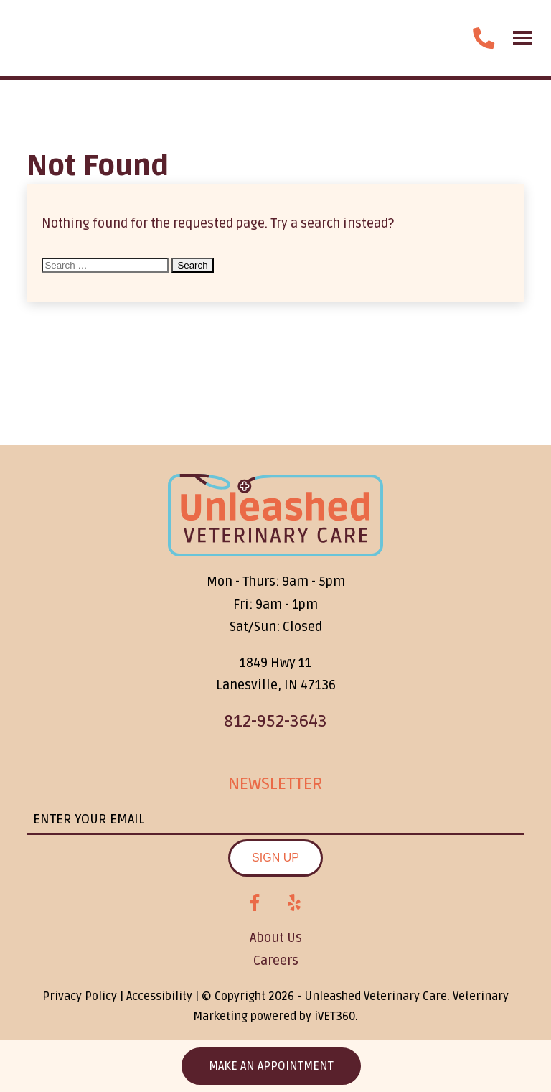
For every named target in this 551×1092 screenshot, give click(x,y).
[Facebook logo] (254, 903)
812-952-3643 (275, 721)
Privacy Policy (79, 996)
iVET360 (334, 1016)
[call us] (483, 38)
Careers (275, 961)
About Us (276, 938)
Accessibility (159, 996)
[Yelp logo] (294, 903)
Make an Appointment (271, 1066)
